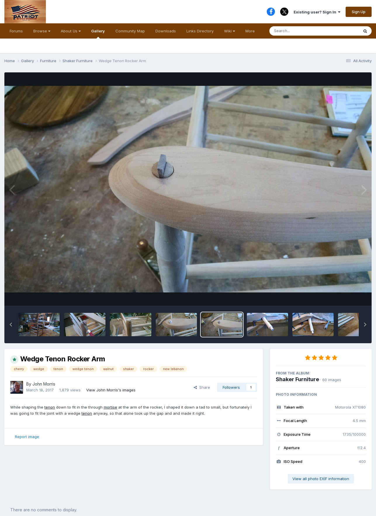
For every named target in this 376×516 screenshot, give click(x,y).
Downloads (165, 31)
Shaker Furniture (297, 379)
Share (202, 387)
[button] (10, 324)
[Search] (298, 31)
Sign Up (358, 11)
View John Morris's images (111, 390)
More (250, 31)
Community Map (130, 31)
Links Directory (200, 31)
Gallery (98, 34)
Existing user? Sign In (317, 12)
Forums (16, 31)
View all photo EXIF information (320, 478)
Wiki (229, 31)
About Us (71, 31)
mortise (110, 407)
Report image (27, 436)
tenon (49, 407)
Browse (41, 31)
